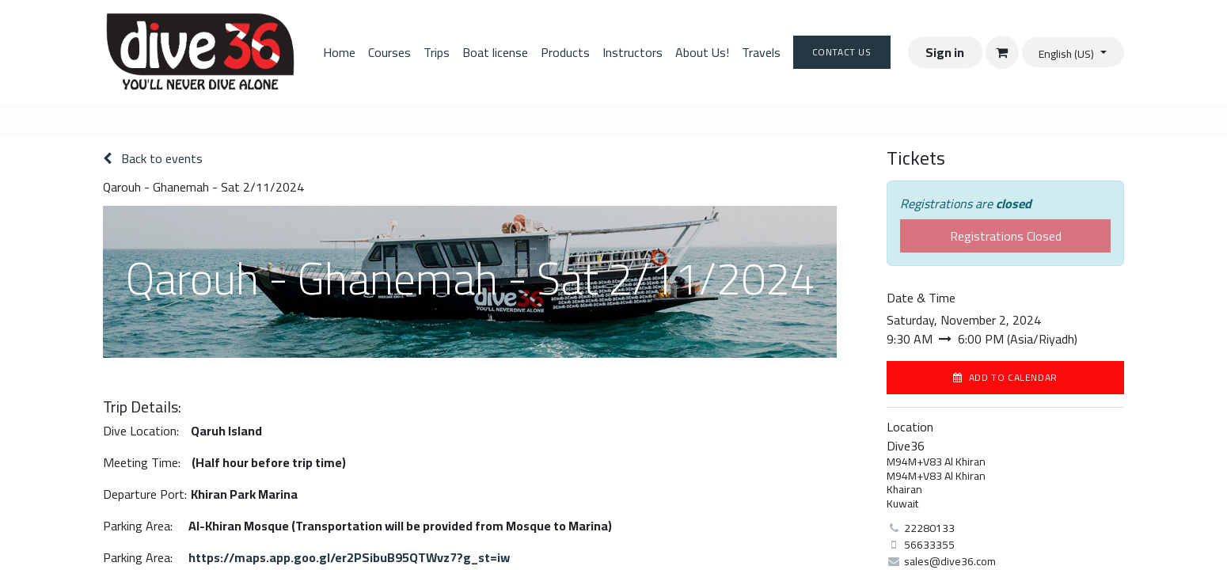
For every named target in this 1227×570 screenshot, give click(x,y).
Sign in (944, 52)
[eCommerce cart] (1002, 52)
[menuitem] (339, 52)
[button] (1005, 377)
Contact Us (842, 52)
